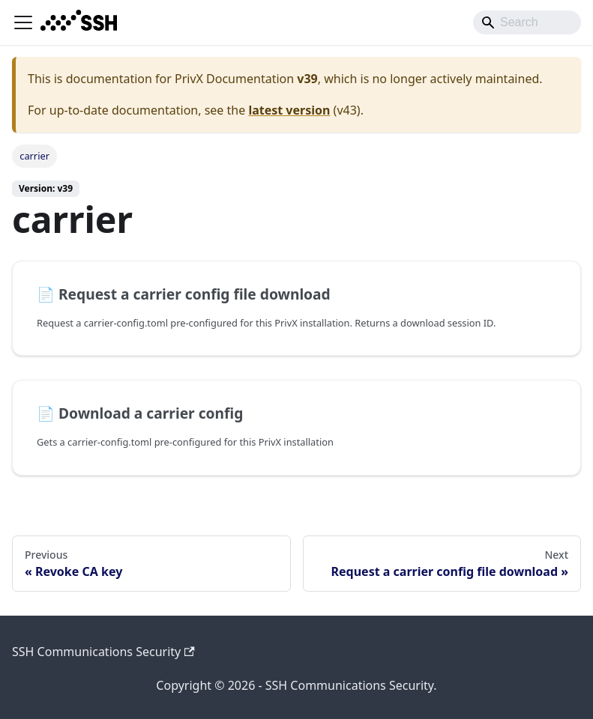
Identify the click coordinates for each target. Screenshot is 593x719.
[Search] (527, 22)
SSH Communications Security (103, 651)
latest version (289, 110)
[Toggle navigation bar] (23, 22)
